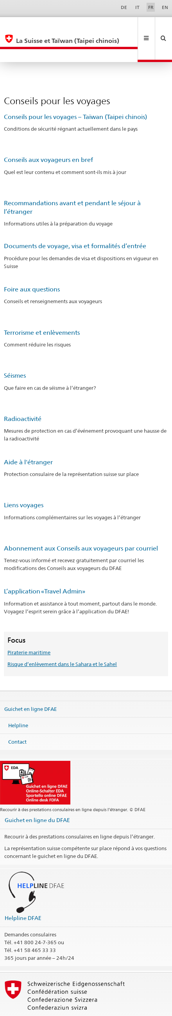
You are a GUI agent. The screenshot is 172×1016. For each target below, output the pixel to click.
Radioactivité (22, 392)
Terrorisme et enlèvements (42, 306)
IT (137, 7)
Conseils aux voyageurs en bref (48, 133)
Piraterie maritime (28, 626)
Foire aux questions (32, 263)
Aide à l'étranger (28, 436)
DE (124, 7)
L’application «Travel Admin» (44, 565)
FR (151, 7)
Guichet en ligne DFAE (30, 683)
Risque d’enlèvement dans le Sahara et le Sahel (62, 638)
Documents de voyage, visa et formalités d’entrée (75, 220)
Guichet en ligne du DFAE (37, 793)
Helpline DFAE (23, 891)
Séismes (15, 349)
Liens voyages (23, 479)
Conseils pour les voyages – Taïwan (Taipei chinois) (75, 90)
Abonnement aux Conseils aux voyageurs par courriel (81, 522)
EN (165, 7)
